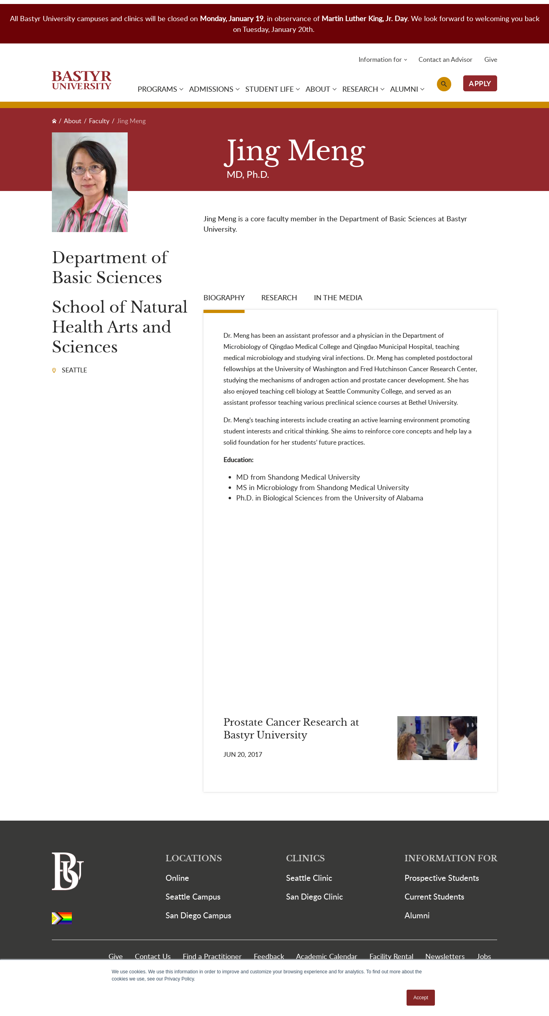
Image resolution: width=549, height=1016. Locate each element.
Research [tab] (279, 297)
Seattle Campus (193, 896)
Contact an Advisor (445, 59)
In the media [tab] (338, 297)
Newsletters (445, 956)
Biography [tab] (224, 297)
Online (177, 877)
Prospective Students (442, 877)
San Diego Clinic (314, 896)
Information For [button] (451, 858)
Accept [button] (420, 997)
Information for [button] (380, 59)
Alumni (417, 914)
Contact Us (153, 956)
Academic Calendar (326, 956)
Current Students (434, 896)
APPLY (480, 83)
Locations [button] (194, 858)
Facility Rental (391, 956)
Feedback (269, 956)
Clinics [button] (305, 858)
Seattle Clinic (309, 877)
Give (490, 59)
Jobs (484, 956)
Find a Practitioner (212, 956)
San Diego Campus (198, 914)
